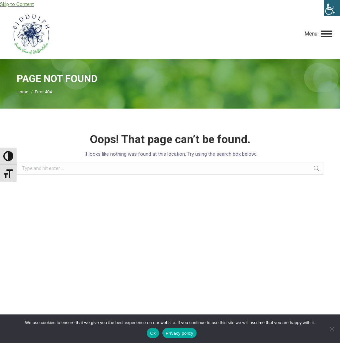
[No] (331, 328)
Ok (153, 333)
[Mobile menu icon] (318, 34)
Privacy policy (179, 333)
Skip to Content (17, 4)
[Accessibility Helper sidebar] (332, 8)
